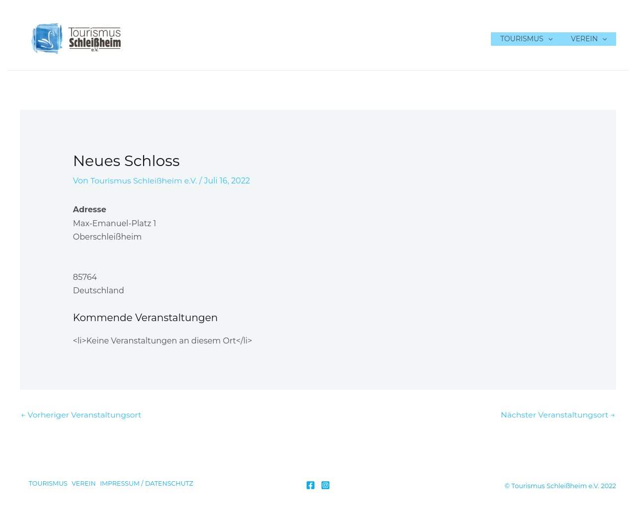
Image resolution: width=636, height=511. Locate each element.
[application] (554, 39)
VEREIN (591, 39)
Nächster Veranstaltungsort (557, 415)
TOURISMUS (533, 39)
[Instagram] (325, 485)
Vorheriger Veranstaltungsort (82, 415)
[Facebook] (310, 485)
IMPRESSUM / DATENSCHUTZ (147, 484)
